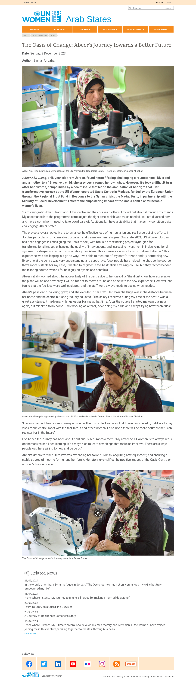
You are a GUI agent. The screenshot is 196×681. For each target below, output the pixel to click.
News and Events (40, 35)
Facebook (29, 664)
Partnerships (110, 29)
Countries (85, 29)
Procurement (157, 676)
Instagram (102, 664)
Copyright (46, 676)
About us (34, 29)
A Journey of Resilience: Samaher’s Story (50, 615)
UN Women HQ (30, 2)
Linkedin (58, 664)
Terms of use (109, 676)
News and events (135, 29)
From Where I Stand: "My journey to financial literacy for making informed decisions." (77, 597)
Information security (140, 676)
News (53, 35)
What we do (59, 29)
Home (26, 35)
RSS (116, 664)
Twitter (44, 664)
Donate (131, 664)
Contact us (169, 676)
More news (30, 633)
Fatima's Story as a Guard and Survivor (48, 606)
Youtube (73, 664)
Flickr (87, 664)
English (159, 2)
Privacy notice (123, 676)
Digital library (161, 29)
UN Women (57, 676)
